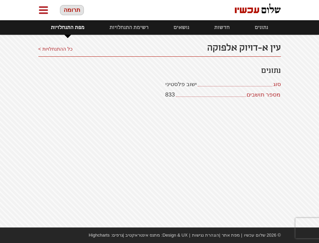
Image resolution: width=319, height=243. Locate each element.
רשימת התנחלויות (129, 27)
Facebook (41, 235)
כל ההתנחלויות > (55, 49)
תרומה (72, 10)
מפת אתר (231, 235)
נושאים (181, 27)
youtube (52, 235)
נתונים (261, 27)
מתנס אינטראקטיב (142, 235)
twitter (62, 235)
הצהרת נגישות (205, 235)
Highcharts (99, 235)
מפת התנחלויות (68, 27)
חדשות (222, 27)
